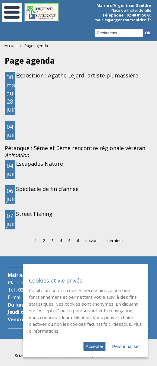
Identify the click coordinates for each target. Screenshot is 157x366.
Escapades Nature (39, 163)
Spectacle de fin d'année (47, 188)
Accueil (11, 45)
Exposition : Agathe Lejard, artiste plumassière (77, 75)
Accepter (94, 346)
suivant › (93, 240)
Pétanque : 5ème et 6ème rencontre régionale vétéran (75, 148)
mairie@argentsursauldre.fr (122, 20)
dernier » (115, 240)
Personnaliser (126, 346)
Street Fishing (34, 213)
